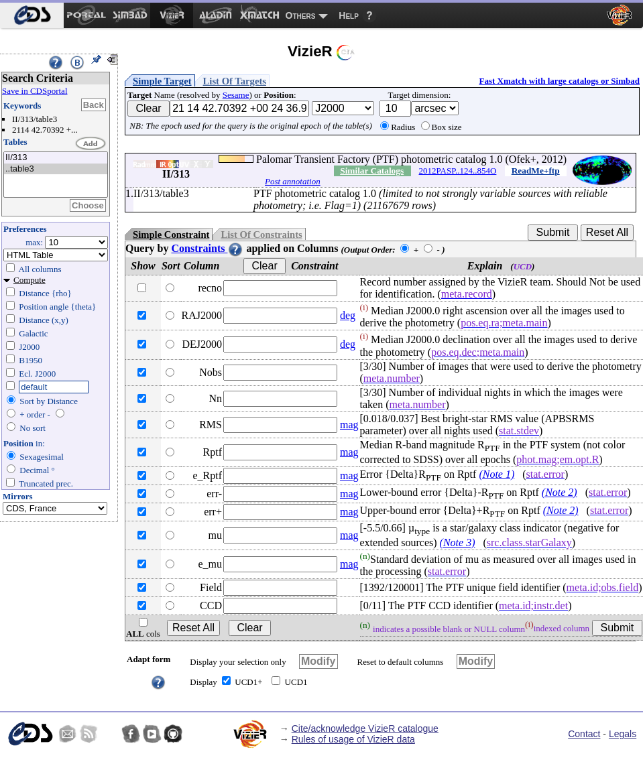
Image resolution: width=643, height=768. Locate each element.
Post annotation (292, 181)
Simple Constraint (171, 234)
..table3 (55, 169)
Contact (584, 733)
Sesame (236, 95)
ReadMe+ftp (536, 171)
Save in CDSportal (35, 91)
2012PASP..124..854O (458, 171)
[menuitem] (32, 15)
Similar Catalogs (372, 171)
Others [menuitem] (301, 15)
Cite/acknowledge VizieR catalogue (365, 728)
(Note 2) (559, 492)
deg (347, 315)
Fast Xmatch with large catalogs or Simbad (559, 81)
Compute (29, 280)
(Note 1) (496, 474)
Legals (622, 733)
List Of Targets (234, 81)
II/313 (55, 158)
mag (349, 424)
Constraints (207, 248)
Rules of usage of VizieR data (353, 739)
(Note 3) (457, 542)
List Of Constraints (261, 234)
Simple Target (162, 81)
